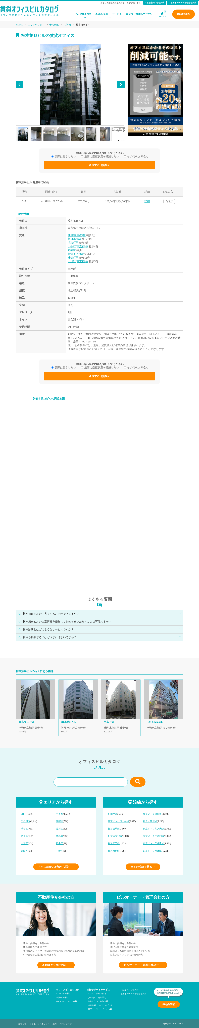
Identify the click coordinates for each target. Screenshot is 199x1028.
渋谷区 (24, 828)
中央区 (59, 814)
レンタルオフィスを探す (68, 1001)
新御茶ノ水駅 (76, 254)
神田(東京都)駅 (77, 235)
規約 (55, 1023)
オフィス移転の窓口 (97, 993)
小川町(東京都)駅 (78, 261)
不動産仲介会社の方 (155, 3)
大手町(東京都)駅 (78, 246)
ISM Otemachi (154, 722)
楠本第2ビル (68, 722)
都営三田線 (114, 843)
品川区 (59, 828)
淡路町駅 (73, 242)
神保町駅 (73, 257)
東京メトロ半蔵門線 (153, 836)
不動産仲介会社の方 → (56, 965)
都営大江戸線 (150, 821)
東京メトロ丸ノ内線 (153, 828)
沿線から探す (63, 997)
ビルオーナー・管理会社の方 (182, 3)
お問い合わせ (66, 1023)
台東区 (24, 836)
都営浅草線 (114, 828)
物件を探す (83, 14)
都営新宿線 (114, 851)
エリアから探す (36, 24)
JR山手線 (112, 814)
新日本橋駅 (74, 239)
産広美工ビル (27, 722)
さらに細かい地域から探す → (56, 866)
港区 (23, 814)
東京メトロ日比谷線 (118, 821)
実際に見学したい (65, 156)
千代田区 (54, 24)
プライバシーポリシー (39, 1023)
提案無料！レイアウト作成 (100, 1005)
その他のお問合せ (138, 156)
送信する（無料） (99, 165)
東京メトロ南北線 (152, 851)
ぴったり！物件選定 (97, 997)
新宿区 (59, 821)
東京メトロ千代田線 (153, 843)
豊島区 (59, 836)
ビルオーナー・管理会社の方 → (143, 965)
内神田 (67, 24)
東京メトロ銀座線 (152, 814)
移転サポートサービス (108, 14)
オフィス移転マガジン (139, 14)
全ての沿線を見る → (143, 866)
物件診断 (183, 14)
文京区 (24, 843)
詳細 (147, 201)
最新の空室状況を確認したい (101, 156)
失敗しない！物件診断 (98, 1001)
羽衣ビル (109, 722)
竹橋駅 (72, 250)
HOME (19, 24)
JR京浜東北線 (115, 836)
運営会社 (22, 1023)
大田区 (24, 851)
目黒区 (59, 843)
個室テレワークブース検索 (100, 1009)
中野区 (59, 851)
